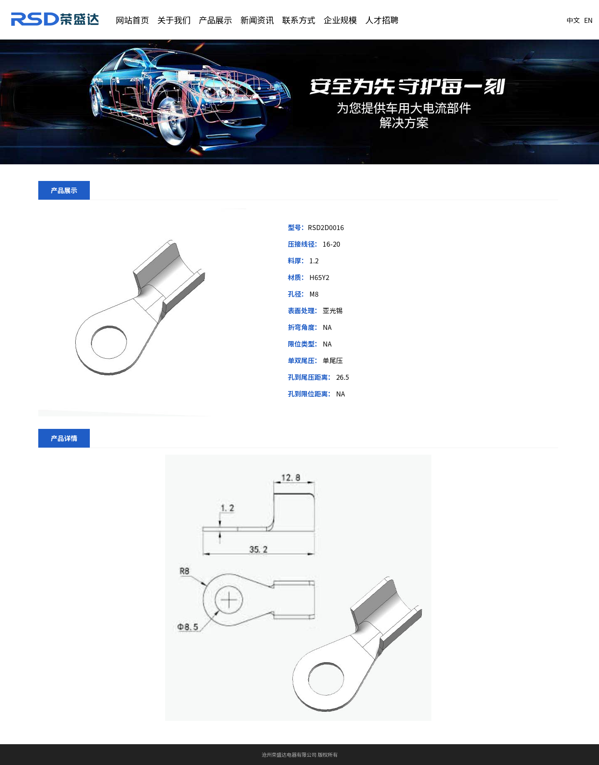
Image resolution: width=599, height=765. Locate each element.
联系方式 (298, 20)
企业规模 (340, 20)
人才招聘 (382, 20)
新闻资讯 (257, 20)
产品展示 (215, 20)
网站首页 (132, 20)
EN (588, 20)
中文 (573, 20)
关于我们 (174, 20)
